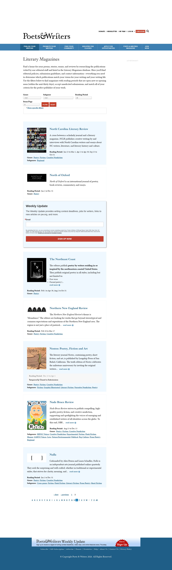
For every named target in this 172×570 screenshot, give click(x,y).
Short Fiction (96, 483)
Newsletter (112, 31)
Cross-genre (42, 483)
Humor (30, 437)
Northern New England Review (69, 308)
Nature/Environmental (61, 437)
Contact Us (113, 549)
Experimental (72, 434)
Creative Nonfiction (55, 157)
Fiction (43, 157)
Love (49, 437)
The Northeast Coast (62, 259)
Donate (102, 31)
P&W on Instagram (147, 37)
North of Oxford (60, 175)
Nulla (53, 454)
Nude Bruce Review (62, 402)
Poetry (36, 157)
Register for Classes (88, 47)
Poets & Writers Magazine (131, 47)
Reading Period (81, 94)
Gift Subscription (57, 549)
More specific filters (35, 107)
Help (96, 549)
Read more (54, 284)
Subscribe (140, 31)
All (97, 500)
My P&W (122, 31)
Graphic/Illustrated (52, 387)
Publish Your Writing (30, 47)
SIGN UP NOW (65, 238)
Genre (25, 94)
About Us (103, 549)
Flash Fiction (90, 434)
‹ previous (65, 494)
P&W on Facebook (139, 37)
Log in (130, 31)
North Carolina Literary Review (69, 129)
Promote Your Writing (49, 47)
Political (74, 437)
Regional (40, 160)
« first (56, 494)
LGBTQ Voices (40, 437)
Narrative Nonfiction (82, 387)
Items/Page (27, 101)
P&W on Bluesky (143, 37)
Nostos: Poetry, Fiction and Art (69, 348)
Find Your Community (69, 47)
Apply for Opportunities (108, 47)
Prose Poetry (95, 437)
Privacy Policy (126, 549)
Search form (147, 31)
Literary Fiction (67, 387)
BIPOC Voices (43, 434)
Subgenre (47, 94)
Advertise (70, 549)
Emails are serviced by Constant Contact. (50, 233)
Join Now (147, 47)
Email (28, 220)
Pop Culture (84, 437)
